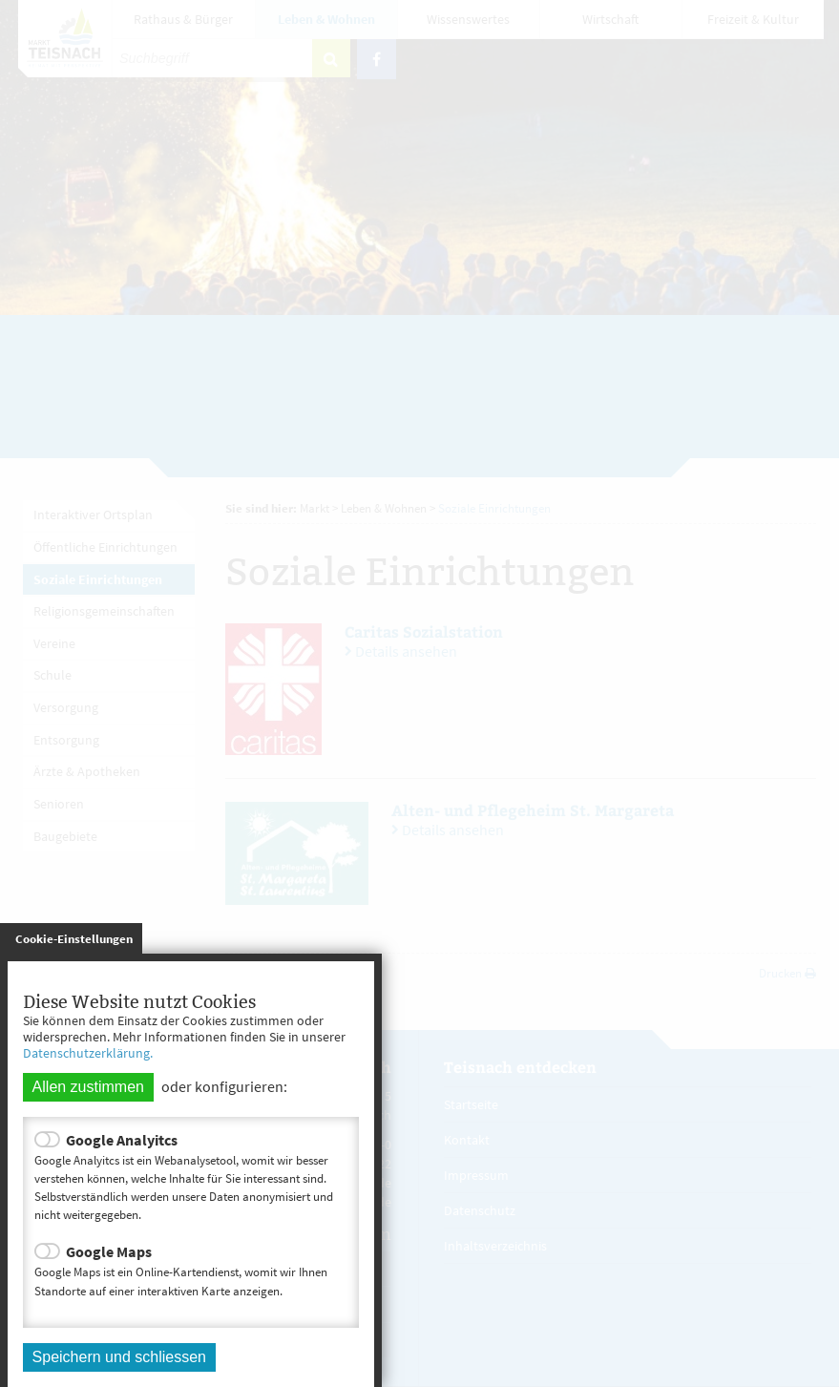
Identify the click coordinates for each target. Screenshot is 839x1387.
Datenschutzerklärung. (88, 1052)
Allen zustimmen (88, 1087)
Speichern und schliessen (119, 1357)
